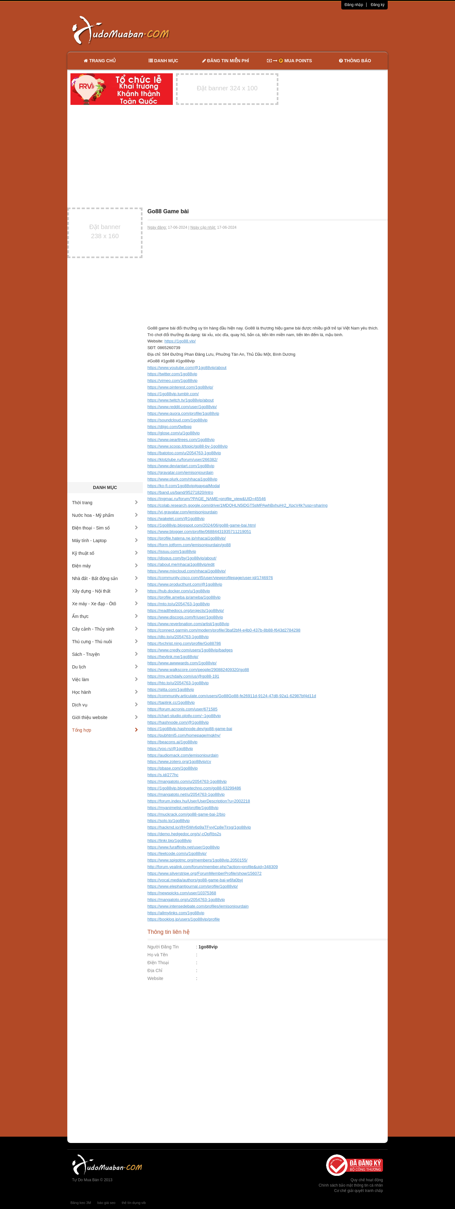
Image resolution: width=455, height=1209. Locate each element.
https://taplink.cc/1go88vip (171, 702)
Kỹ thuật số (105, 553)
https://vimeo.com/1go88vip (172, 380)
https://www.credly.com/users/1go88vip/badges (190, 650)
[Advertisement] (294, 30)
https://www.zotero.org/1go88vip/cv (179, 761)
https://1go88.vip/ (180, 341)
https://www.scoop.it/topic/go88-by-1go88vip (188, 446)
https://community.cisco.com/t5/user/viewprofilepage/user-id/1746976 (210, 577)
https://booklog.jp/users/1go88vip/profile (184, 919)
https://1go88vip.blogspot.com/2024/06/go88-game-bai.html (202, 525)
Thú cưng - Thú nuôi (105, 641)
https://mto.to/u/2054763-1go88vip (179, 603)
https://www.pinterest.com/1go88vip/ (180, 387)
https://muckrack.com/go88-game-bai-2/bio (186, 814)
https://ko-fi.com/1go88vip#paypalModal (184, 485)
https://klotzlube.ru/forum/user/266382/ (183, 459)
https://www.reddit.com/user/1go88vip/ (182, 406)
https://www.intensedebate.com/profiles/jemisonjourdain (198, 906)
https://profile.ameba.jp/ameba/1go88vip (184, 597)
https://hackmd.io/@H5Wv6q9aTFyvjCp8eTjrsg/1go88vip (199, 827)
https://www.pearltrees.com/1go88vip (181, 439)
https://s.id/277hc (163, 774)
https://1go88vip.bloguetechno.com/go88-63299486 (194, 788)
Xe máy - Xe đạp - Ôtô (105, 603)
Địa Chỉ (155, 970)
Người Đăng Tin (163, 946)
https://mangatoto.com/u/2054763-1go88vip (187, 781)
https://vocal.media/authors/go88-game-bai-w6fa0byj (195, 880)
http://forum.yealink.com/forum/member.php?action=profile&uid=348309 (213, 866)
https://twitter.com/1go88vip (172, 374)
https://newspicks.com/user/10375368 (182, 893)
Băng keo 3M (80, 1203)
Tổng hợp (105, 730)
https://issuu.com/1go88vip (172, 551)
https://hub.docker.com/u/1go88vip (179, 591)
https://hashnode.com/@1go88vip (178, 722)
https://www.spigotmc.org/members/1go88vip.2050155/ (198, 860)
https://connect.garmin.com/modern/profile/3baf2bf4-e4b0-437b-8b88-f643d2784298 (224, 630)
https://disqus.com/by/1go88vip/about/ (182, 558)
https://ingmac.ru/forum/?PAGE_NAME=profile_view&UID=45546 (207, 498)
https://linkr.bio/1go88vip (169, 840)
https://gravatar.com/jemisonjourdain (181, 472)
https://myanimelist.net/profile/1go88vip (183, 807)
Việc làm (105, 679)
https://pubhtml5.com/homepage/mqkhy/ (184, 735)
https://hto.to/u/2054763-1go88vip (178, 682)
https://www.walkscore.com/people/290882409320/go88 (198, 669)
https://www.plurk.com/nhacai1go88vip (182, 479)
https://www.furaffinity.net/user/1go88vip (184, 847)
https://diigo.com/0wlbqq (169, 426)
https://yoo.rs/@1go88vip (170, 748)
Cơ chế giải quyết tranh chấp (358, 1190)
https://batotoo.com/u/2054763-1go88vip (184, 452)
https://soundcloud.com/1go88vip (178, 420)
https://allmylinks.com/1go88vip (176, 912)
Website (155, 978)
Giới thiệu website (105, 717)
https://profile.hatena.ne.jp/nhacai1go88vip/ (187, 538)
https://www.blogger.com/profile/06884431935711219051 (199, 531)
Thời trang (105, 502)
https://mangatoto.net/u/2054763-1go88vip (186, 794)
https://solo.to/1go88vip (169, 820)
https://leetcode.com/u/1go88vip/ (177, 853)
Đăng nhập (353, 5)
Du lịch (105, 666)
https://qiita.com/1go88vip (171, 689)
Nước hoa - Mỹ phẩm (105, 515)
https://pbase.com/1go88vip (173, 768)
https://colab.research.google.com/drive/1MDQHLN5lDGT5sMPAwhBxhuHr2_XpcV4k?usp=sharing (238, 505)
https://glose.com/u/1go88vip (174, 433)
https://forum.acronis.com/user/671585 (183, 709)
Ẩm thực (105, 616)
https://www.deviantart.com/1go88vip (181, 465)
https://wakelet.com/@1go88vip (176, 518)
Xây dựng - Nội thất (105, 591)
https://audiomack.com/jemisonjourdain (183, 755)
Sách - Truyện (105, 654)
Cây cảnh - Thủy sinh (105, 629)
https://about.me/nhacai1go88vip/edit (181, 564)
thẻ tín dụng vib (134, 1203)
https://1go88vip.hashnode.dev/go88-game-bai (190, 728)
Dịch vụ (105, 704)
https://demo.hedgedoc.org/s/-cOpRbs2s (184, 833)
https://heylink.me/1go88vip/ (173, 656)
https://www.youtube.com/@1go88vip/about (187, 367)
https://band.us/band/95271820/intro (180, 492)
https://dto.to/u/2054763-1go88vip (178, 636)
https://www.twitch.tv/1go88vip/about (181, 400)
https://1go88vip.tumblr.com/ (173, 393)
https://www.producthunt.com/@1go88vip (185, 584)
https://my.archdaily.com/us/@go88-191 (183, 676)
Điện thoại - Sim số (105, 527)
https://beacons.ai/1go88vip (172, 742)
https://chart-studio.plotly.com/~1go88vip (184, 715)
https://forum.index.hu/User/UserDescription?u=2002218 (199, 801)
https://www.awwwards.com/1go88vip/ (182, 663)
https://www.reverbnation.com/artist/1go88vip (188, 623)
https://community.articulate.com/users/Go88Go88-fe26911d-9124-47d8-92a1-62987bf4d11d (232, 695)
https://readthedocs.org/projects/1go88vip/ (186, 610)
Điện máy (105, 565)
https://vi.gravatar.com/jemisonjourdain (183, 512)
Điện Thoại (158, 962)
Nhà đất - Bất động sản (105, 578)
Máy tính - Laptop (105, 540)
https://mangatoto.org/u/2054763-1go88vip (186, 899)
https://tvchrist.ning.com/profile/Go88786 (184, 643)
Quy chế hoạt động (367, 1180)
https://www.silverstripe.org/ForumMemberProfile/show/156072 (205, 873)
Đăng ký (378, 5)
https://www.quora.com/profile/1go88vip (183, 413)
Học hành (105, 692)
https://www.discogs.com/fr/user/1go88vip (185, 617)
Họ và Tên (158, 954)
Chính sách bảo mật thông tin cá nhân (351, 1185)
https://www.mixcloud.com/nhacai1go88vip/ (187, 571)
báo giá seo (106, 1203)
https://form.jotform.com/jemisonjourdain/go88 (189, 544)
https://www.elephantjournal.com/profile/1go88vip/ (193, 886)
